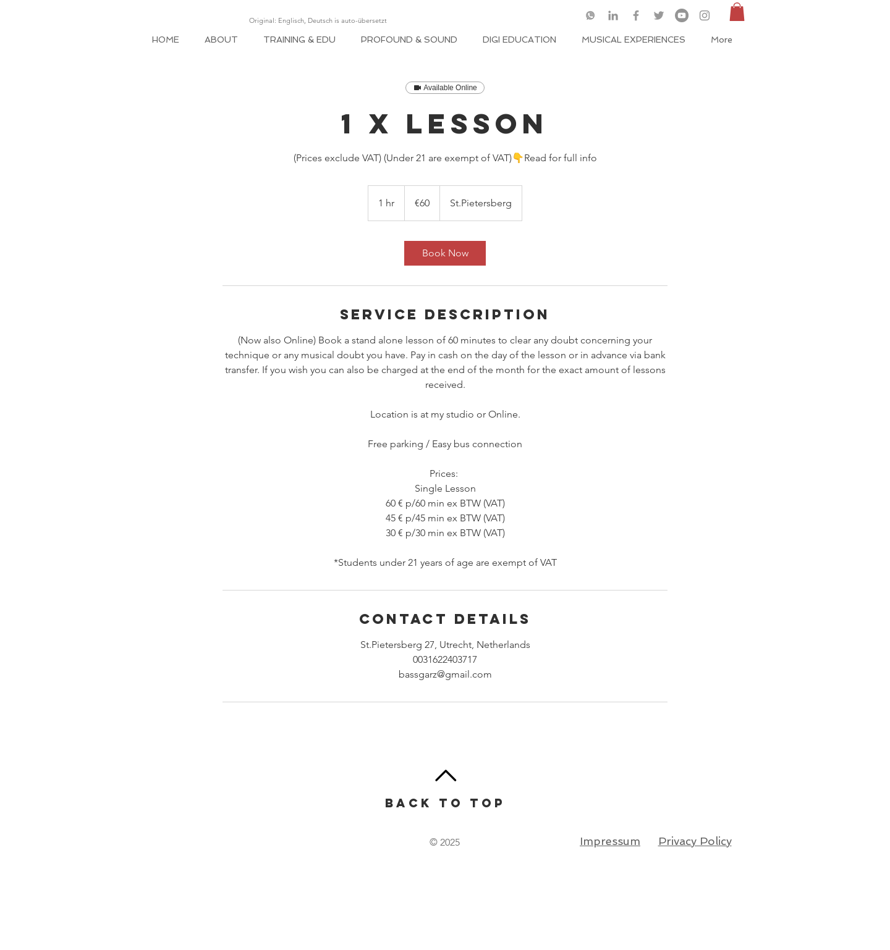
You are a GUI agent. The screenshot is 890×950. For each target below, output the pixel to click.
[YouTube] (682, 15)
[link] (445, 253)
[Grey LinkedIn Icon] (613, 15)
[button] (737, 11)
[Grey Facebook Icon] (636, 15)
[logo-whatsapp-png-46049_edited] (590, 15)
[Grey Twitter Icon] (659, 15)
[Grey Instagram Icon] (704, 15)
